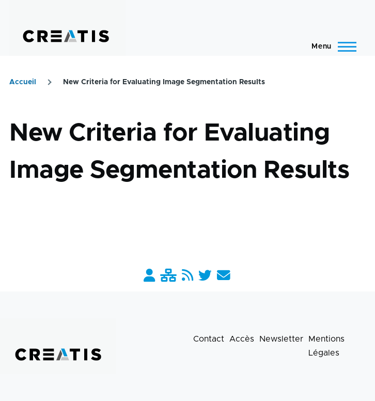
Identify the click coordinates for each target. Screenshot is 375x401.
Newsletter (281, 339)
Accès (241, 339)
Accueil (22, 82)
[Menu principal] (331, 46)
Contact (208, 339)
